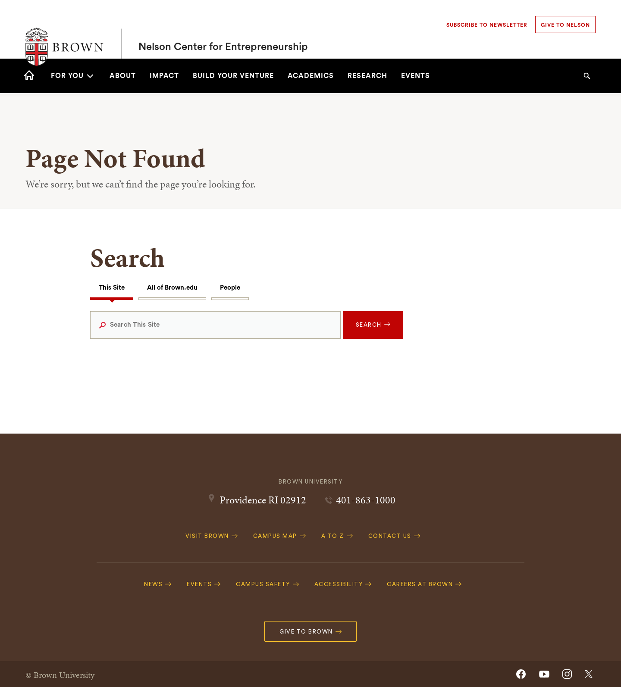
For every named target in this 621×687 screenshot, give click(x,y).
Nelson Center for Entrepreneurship (223, 29)
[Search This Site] (215, 325)
